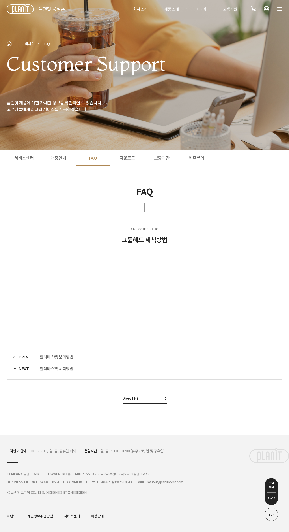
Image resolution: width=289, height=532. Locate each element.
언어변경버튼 (266, 8)
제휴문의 (196, 158)
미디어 (200, 9)
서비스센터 (24, 158)
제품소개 (171, 9)
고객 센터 (271, 485)
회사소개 (140, 9)
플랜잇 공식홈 (51, 9)
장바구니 (253, 8)
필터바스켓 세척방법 (56, 368)
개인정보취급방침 (40, 516)
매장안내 (58, 158)
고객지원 (230, 9)
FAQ (93, 158)
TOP (271, 514)
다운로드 (127, 158)
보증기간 (162, 158)
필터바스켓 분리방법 (56, 357)
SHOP (271, 498)
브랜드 (11, 516)
